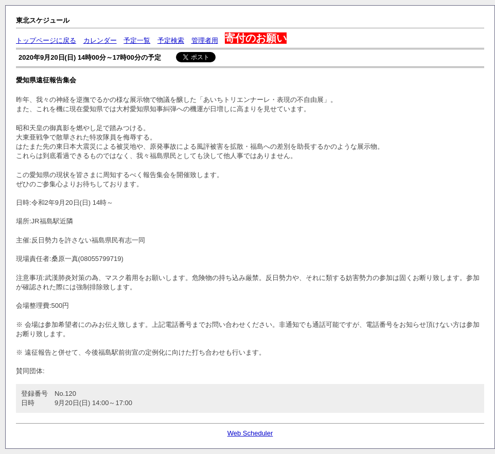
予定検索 (170, 40)
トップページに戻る (46, 40)
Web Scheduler (250, 433)
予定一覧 (136, 40)
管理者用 (204, 40)
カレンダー (100, 40)
